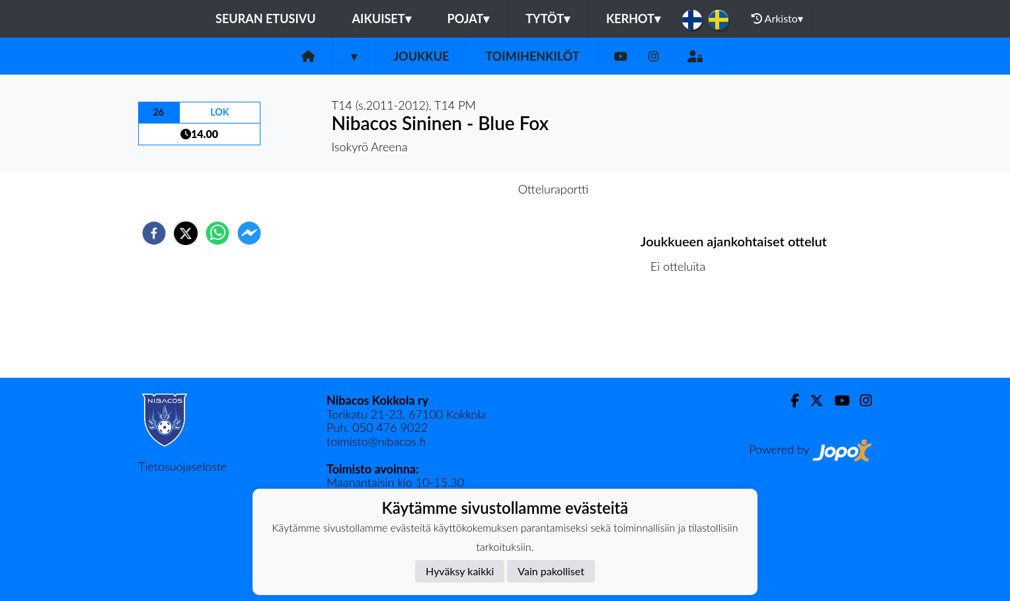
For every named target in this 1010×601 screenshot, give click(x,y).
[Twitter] (811, 400)
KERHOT (633, 18)
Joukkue (421, 56)
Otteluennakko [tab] (459, 189)
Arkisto (777, 18)
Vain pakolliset (551, 571)
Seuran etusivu (265, 18)
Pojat (468, 18)
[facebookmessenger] (249, 233)
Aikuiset (381, 18)
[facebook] (154, 233)
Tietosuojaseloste (182, 466)
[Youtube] (620, 56)
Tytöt (547, 18)
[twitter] (186, 233)
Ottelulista (683, 333)
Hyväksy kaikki (460, 571)
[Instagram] (654, 56)
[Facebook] (789, 400)
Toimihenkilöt (532, 56)
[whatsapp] (217, 233)
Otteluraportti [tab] (553, 189)
